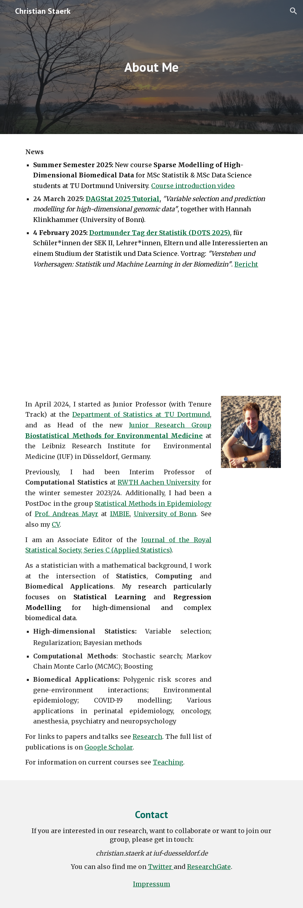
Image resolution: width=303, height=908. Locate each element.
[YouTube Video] (151, 334)
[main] (151, 67)
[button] (293, 11)
